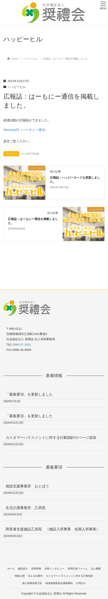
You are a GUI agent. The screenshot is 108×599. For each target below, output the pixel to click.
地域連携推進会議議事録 (59, 583)
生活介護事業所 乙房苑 (26, 508)
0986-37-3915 (21, 344)
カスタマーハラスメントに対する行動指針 (69, 575)
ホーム (11, 568)
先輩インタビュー (54, 568)
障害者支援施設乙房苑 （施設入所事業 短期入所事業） (53, 529)
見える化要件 (35, 575)
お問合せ (81, 583)
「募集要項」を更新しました (29, 394)
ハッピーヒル (17, 87)
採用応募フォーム (78, 568)
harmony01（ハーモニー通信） (25, 130)
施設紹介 (23, 568)
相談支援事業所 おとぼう (27, 486)
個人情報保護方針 (32, 583)
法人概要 (96, 568)
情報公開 (20, 575)
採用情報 (36, 568)
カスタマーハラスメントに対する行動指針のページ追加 (51, 437)
